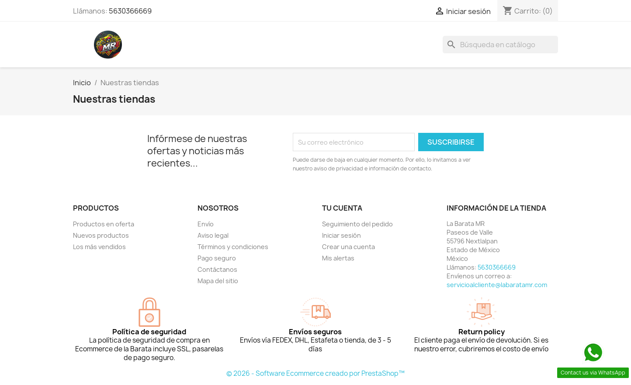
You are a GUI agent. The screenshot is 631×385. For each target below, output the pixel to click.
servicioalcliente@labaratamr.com (497, 285)
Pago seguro (217, 258)
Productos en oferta (103, 224)
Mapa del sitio (218, 281)
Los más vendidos (99, 247)
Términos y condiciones (233, 247)
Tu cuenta (342, 208)
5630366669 (130, 11)
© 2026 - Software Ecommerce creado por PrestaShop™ (315, 373)
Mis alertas (338, 258)
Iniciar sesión (341, 235)
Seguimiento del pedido (357, 224)
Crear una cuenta (348, 247)
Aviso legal (213, 235)
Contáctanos (217, 269)
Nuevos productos (101, 235)
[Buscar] (500, 44)
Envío (206, 224)
